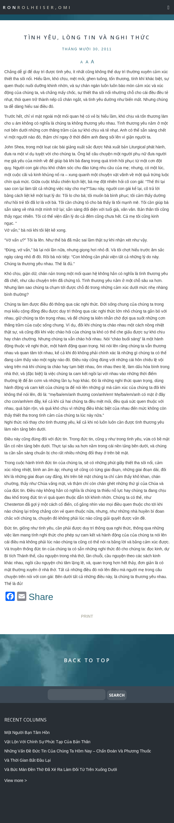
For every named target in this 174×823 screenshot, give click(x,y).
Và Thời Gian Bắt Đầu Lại (27, 760)
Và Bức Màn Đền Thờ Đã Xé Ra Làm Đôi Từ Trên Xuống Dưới (60, 769)
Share (41, 596)
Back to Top (87, 660)
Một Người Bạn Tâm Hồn (27, 732)
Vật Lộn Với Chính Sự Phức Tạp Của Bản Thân (47, 741)
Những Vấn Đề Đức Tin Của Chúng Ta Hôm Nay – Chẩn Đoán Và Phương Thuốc (77, 751)
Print (87, 616)
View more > (15, 780)
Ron (37, 7)
